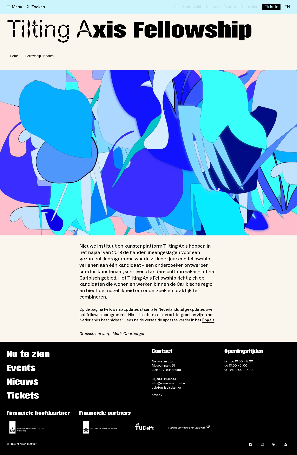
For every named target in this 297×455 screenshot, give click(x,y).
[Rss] (285, 444)
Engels (208, 320)
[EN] (287, 7)
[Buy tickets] (271, 7)
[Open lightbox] (148, 152)
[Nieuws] (212, 7)
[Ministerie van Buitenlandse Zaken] (99, 427)
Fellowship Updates (121, 309)
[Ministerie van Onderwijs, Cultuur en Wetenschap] (27, 427)
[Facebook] (250, 444)
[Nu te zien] (249, 7)
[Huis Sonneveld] (187, 7)
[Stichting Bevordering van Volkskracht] (189, 427)
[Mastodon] (274, 444)
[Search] (35, 7)
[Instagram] (262, 444)
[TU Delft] (144, 427)
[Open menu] (14, 7)
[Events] (229, 7)
